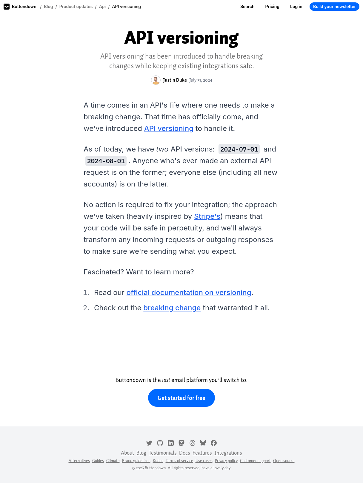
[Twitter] (149, 442)
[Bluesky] (203, 442)
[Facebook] (214, 442)
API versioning (168, 128)
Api (102, 6)
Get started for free (181, 397)
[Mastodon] (181, 442)
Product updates (76, 6)
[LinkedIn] (171, 442)
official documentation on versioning (189, 292)
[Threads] (192, 442)
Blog (48, 6)
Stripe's (207, 216)
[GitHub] (160, 442)
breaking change (172, 307)
